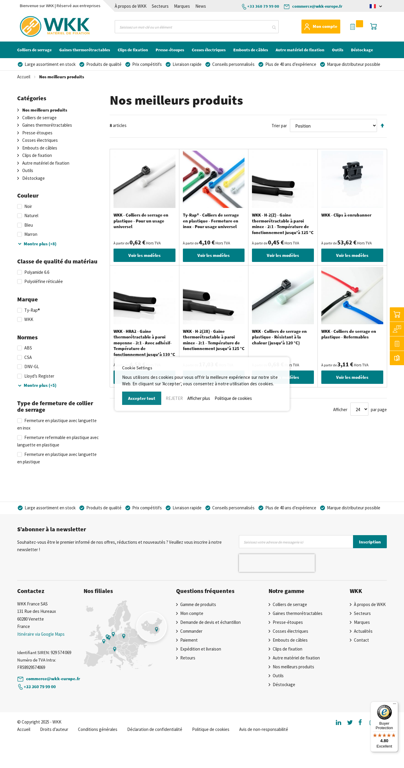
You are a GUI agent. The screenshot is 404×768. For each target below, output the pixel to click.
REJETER (174, 398)
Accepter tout (141, 398)
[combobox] (197, 26)
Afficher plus (198, 398)
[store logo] (43, 26)
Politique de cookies (233, 398)
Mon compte (325, 26)
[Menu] (394, 705)
